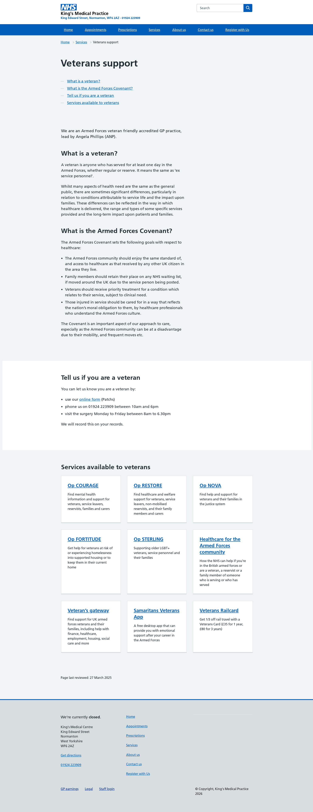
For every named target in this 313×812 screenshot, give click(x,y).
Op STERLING (148, 539)
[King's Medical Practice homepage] (100, 12)
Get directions (71, 755)
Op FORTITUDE (84, 539)
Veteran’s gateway (88, 610)
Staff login (107, 789)
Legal (89, 789)
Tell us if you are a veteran (90, 95)
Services (154, 30)
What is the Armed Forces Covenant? (100, 88)
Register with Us (237, 30)
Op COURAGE (83, 485)
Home (68, 30)
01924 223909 (71, 765)
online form (89, 399)
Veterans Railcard (219, 610)
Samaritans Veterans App (156, 614)
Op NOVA (210, 485)
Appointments (95, 30)
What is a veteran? (83, 81)
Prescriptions (127, 30)
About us (179, 30)
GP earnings (69, 789)
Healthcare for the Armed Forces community (220, 545)
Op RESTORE (148, 485)
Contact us (205, 30)
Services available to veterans (93, 102)
